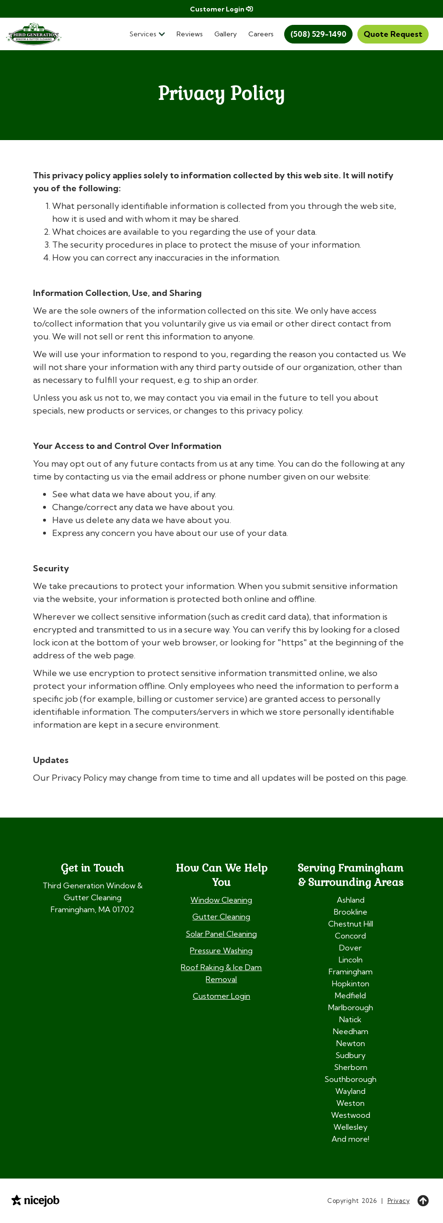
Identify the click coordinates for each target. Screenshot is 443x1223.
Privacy (399, 1200)
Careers (261, 34)
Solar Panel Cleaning (221, 934)
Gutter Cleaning (221, 916)
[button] (150, 34)
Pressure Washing (221, 950)
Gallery (225, 34)
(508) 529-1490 (318, 34)
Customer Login (221, 9)
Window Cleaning (221, 900)
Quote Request (393, 34)
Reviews (190, 34)
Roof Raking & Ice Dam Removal (221, 973)
